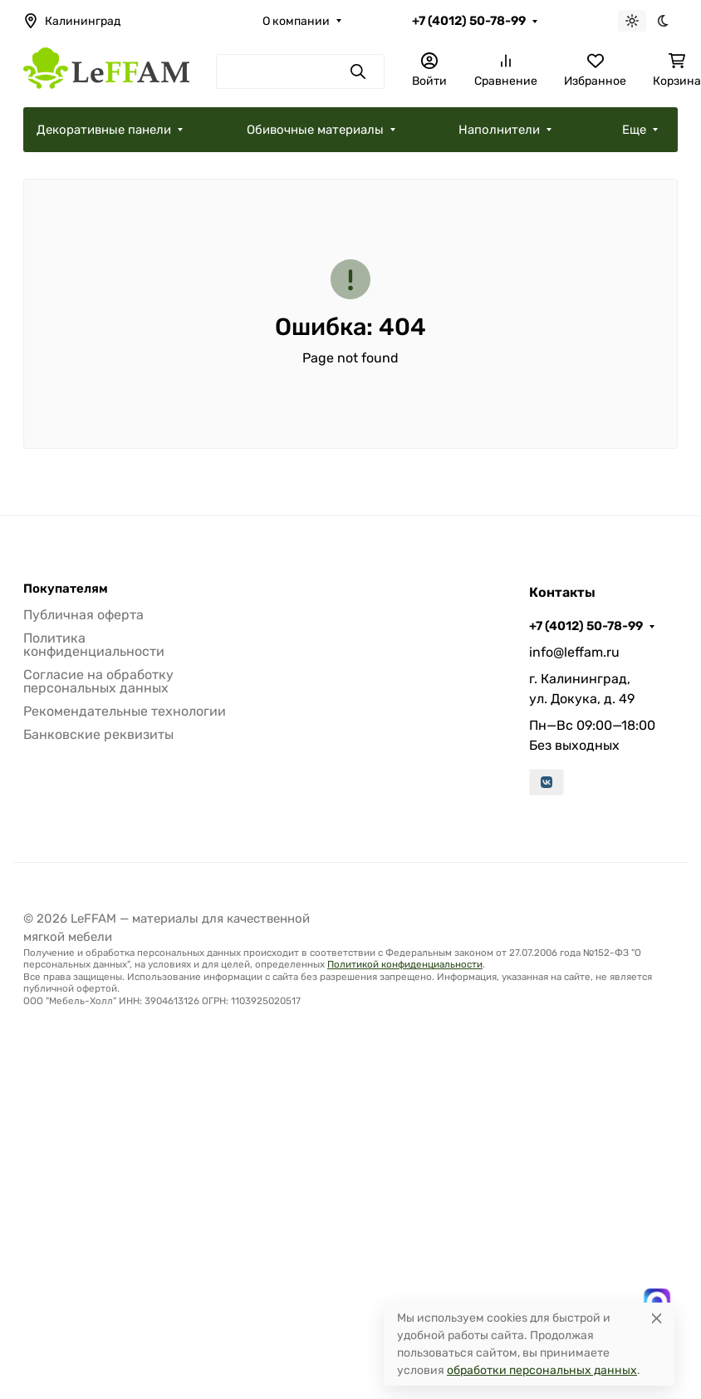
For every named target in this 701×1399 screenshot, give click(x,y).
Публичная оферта (83, 615)
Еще (634, 129)
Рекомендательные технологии (124, 711)
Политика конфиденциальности (93, 644)
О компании (296, 21)
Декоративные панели (104, 129)
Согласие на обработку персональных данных (98, 681)
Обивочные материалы (315, 129)
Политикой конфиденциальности (405, 964)
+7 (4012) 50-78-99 (469, 20)
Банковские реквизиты (98, 734)
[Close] (656, 1318)
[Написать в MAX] (657, 1301)
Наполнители (499, 129)
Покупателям (65, 589)
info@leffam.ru (574, 652)
